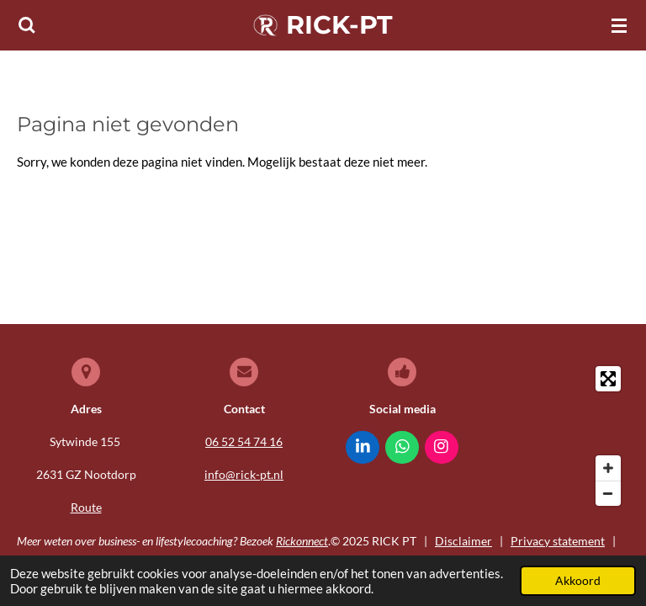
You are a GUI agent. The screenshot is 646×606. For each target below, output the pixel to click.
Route (86, 507)
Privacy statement (558, 541)
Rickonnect (302, 541)
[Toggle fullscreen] (608, 378)
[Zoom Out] (608, 493)
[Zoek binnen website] (26, 25)
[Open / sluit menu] (619, 25)
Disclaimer (463, 541)
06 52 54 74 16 (244, 441)
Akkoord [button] (578, 580)
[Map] (560, 436)
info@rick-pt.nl (243, 474)
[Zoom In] (608, 468)
